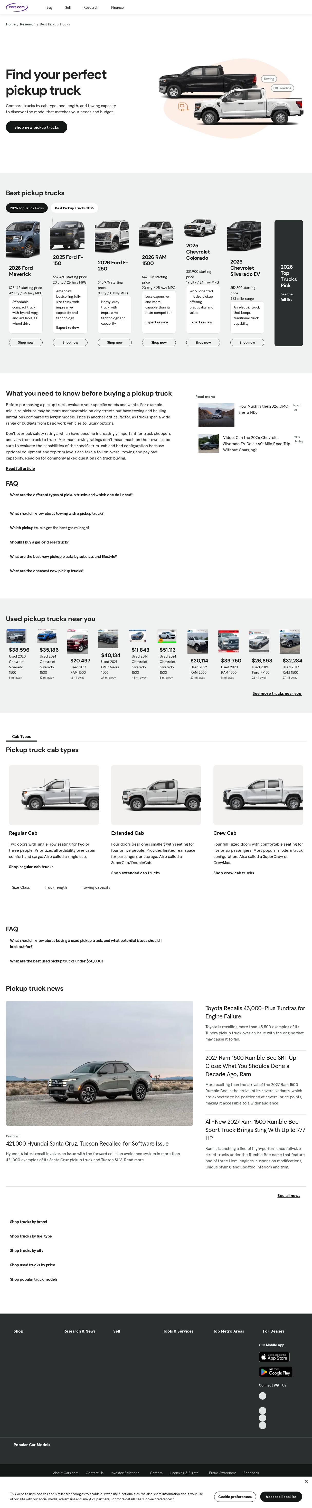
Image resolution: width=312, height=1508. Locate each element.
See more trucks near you (277, 693)
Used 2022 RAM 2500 (199, 670)
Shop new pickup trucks (36, 127)
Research (90, 7)
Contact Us (94, 1472)
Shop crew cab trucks (233, 872)
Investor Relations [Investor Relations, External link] (127, 1472)
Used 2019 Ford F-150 (260, 670)
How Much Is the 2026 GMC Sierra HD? (263, 409)
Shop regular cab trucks (31, 866)
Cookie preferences (235, 1496)
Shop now (30, 343)
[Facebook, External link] (262, 1403)
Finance (117, 7)
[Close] (306, 1481)
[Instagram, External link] (262, 1418)
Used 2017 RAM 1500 (78, 670)
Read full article (20, 468)
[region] (156, 1492)
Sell (68, 7)
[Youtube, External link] (262, 1411)
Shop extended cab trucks (135, 872)
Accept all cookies (281, 1496)
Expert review (67, 327)
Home (11, 24)
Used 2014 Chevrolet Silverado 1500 (140, 664)
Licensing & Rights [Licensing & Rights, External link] (186, 1472)
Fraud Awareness (222, 1472)
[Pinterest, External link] (262, 1425)
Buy (49, 7)
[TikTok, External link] (262, 1396)
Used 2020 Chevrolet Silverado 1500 (17, 664)
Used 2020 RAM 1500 (229, 670)
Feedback (251, 1472)
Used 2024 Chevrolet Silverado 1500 (48, 664)
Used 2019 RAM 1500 (291, 670)
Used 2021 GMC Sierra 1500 (110, 667)
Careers (156, 1472)
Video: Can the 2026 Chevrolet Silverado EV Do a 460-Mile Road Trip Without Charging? (256, 443)
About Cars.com (66, 1472)
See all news (292, 1195)
